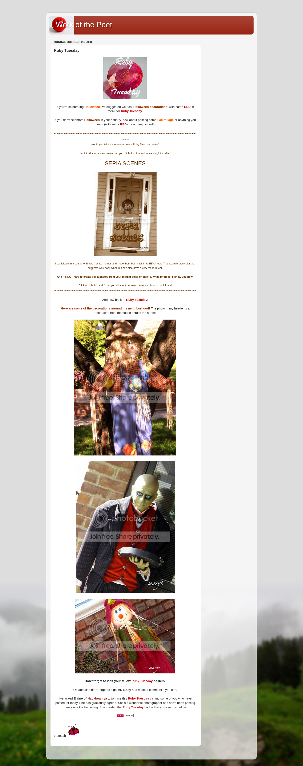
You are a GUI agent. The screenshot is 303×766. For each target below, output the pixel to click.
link (96, 285)
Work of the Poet (84, 24)
